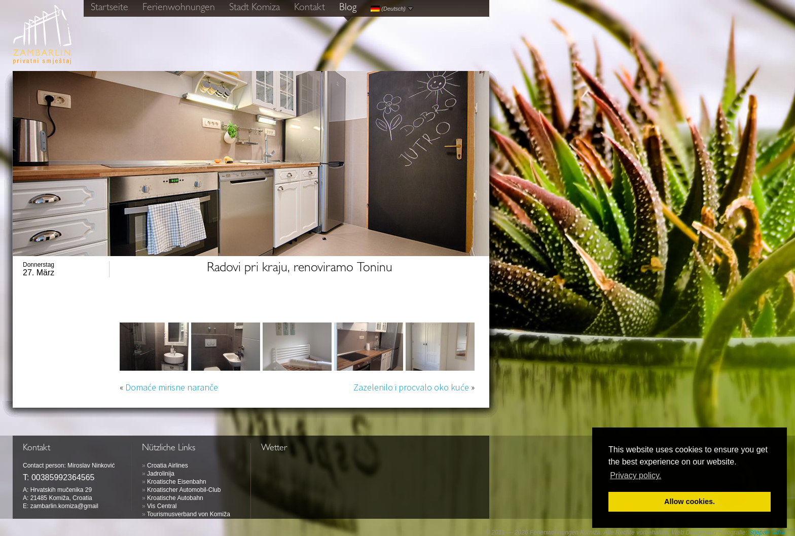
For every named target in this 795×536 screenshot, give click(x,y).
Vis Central (161, 506)
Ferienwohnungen (178, 8)
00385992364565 (63, 477)
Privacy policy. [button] (635, 475)
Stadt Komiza (254, 8)
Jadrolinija (160, 473)
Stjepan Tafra (767, 532)
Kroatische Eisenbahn (176, 481)
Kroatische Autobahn (175, 498)
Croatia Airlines (167, 465)
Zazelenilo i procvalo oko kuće (411, 387)
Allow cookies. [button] (689, 501)
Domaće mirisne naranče (171, 387)
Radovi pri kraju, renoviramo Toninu (299, 268)
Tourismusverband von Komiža (188, 514)
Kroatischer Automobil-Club (184, 489)
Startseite (109, 8)
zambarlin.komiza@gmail (64, 506)
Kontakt (309, 8)
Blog (347, 8)
